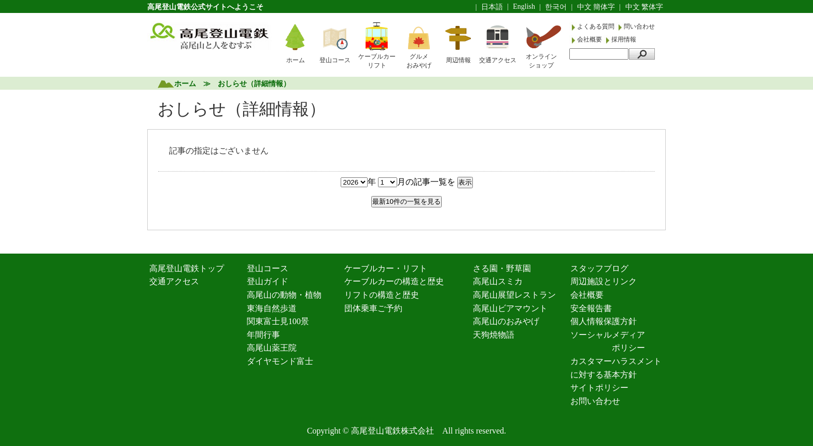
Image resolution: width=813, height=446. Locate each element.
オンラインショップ (541, 61)
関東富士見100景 (278, 321)
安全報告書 (591, 308)
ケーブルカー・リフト (385, 268)
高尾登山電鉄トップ (186, 268)
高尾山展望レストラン (514, 294)
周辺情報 (458, 60)
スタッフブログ (599, 268)
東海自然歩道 (272, 308)
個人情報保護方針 (603, 321)
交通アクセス (497, 60)
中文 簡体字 (596, 7)
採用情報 (623, 39)
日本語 (492, 7)
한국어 (556, 7)
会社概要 (590, 39)
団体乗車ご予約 (373, 308)
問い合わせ (639, 26)
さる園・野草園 (502, 268)
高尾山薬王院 (272, 347)
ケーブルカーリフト (377, 61)
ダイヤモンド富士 (280, 361)
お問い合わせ (595, 401)
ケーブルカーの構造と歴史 (394, 281)
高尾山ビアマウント (510, 308)
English (524, 6)
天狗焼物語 (493, 334)
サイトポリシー (599, 387)
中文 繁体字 (644, 7)
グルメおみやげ (418, 61)
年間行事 (263, 334)
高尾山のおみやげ (506, 321)
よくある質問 (596, 26)
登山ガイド (267, 281)
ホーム (295, 60)
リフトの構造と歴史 (381, 294)
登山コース (335, 60)
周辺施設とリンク (603, 281)
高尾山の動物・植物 (284, 294)
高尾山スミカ (498, 281)
